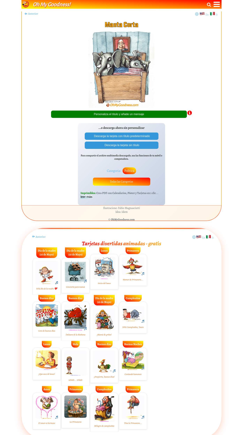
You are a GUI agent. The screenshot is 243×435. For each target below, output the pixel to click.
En (208, 15)
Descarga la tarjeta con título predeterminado (121, 136)
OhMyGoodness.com (123, 220)
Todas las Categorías (121, 182)
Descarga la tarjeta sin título (121, 145)
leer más (86, 197)
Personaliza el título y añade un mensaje (119, 114)
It (217, 15)
